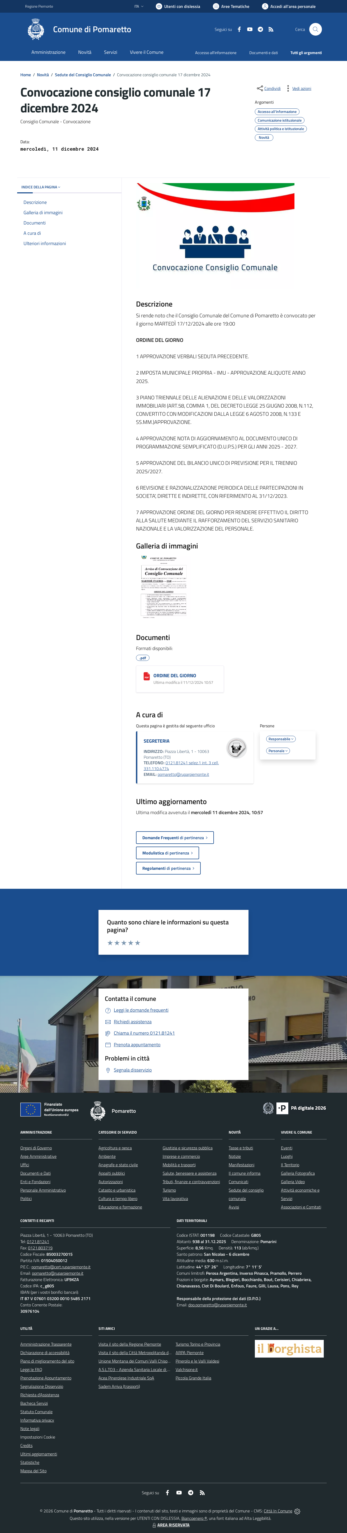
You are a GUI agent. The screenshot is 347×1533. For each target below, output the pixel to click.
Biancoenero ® (194, 1518)
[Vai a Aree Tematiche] (231, 6)
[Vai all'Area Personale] (289, 6)
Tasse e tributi (241, 1148)
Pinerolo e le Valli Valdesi (197, 1361)
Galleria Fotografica (298, 1173)
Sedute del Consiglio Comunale (83, 74)
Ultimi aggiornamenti (38, 1454)
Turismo (169, 1190)
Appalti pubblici (112, 1173)
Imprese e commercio (181, 1156)
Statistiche (29, 1462)
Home (25, 74)
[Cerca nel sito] (315, 29)
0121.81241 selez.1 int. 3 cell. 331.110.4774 (181, 766)
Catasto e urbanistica (117, 1190)
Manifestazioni (241, 1165)
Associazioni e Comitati (301, 1207)
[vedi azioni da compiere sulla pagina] (297, 88)
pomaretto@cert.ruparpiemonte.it (61, 1267)
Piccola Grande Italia (193, 1378)
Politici (26, 1198)
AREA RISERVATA (170, 1525)
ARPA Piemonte (190, 1352)
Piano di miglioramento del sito (47, 1361)
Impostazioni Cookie (37, 1437)
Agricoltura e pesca (115, 1148)
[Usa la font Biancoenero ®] (178, 6)
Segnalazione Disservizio (41, 1386)
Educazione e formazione (120, 1207)
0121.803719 (40, 1248)
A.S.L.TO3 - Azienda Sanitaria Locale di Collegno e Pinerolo (150, 1369)
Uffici (24, 1165)
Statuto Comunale (36, 1411)
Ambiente (107, 1156)
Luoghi (287, 1156)
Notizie (235, 1156)
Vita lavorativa (175, 1198)
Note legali (29, 1428)
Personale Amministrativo (43, 1190)
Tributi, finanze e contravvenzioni (191, 1181)
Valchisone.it (187, 1369)
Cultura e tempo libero (118, 1198)
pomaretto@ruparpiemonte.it (183, 774)
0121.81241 (38, 1241)
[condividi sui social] (268, 88)
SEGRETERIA (157, 740)
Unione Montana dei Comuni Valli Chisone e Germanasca (148, 1361)
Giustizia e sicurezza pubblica (188, 1148)
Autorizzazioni (111, 1181)
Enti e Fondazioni (35, 1181)
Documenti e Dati (35, 1173)
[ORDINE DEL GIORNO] (147, 676)
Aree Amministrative (38, 1156)
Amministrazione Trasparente (46, 1344)
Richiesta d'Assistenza (39, 1395)
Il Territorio (290, 1165)
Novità (43, 74)
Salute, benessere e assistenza (190, 1173)
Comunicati (238, 1181)
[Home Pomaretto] (78, 29)
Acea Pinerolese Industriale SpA (126, 1378)
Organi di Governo (36, 1148)
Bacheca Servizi (34, 1403)
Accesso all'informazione (216, 53)
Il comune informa (244, 1173)
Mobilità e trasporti (179, 1165)
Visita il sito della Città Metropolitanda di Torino (140, 1352)
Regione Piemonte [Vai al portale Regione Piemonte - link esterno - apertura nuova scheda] (39, 6)
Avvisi (234, 1207)
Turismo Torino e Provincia (198, 1344)
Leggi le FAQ (31, 1369)
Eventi (286, 1148)
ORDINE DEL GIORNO (174, 675)
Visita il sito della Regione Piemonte (130, 1344)
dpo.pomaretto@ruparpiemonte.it (217, 1305)
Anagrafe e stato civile (118, 1165)
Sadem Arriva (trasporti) (119, 1386)
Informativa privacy (37, 1420)
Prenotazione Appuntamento (45, 1378)
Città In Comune (278, 1511)
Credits (26, 1445)
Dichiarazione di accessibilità (44, 1352)
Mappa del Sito (33, 1471)
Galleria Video (293, 1181)
